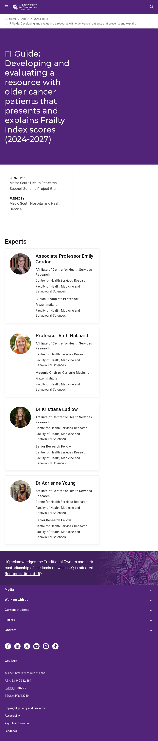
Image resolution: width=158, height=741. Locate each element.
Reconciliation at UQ (23, 573)
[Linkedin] (17, 646)
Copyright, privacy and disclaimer (26, 708)
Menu (6, 7)
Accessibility (13, 715)
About (25, 18)
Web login (11, 660)
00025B (21, 688)
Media (9, 589)
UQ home (11, 18)
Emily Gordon (52, 286)
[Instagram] (46, 646)
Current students (17, 610)
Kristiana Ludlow (52, 436)
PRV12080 (22, 695)
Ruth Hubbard (52, 362)
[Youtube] (36, 646)
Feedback (11, 730)
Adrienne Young (52, 510)
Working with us (16, 600)
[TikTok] (55, 646)
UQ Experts (41, 18)
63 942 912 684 (21, 680)
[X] (27, 646)
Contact (10, 630)
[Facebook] (8, 646)
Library (10, 620)
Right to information (17, 723)
